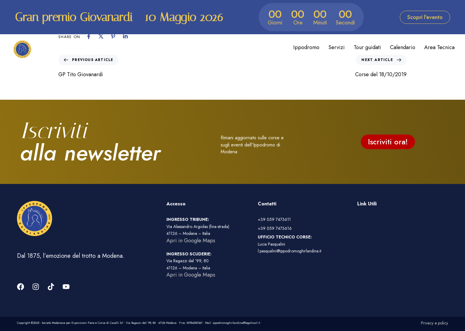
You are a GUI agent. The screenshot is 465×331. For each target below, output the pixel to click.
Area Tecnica (439, 47)
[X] (101, 36)
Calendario (402, 47)
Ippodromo (306, 47)
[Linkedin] (125, 36)
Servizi (336, 47)
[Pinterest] (113, 36)
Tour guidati (367, 47)
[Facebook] (88, 36)
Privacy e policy (434, 323)
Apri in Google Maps (190, 240)
